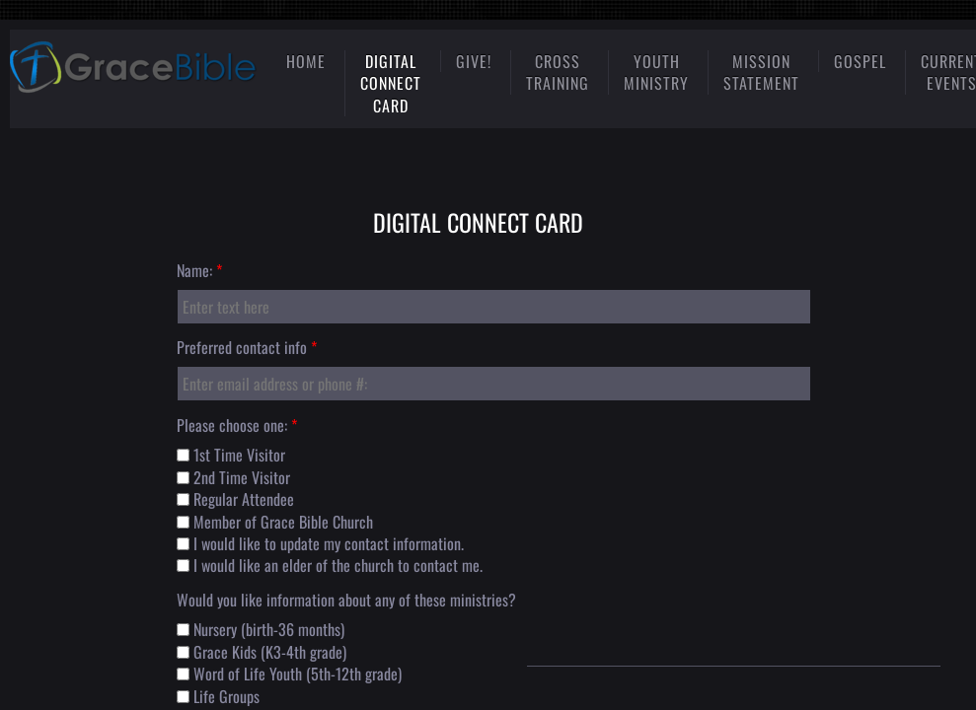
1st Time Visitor (231, 454)
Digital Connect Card (390, 83)
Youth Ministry (656, 72)
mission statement (761, 72)
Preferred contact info (247, 347)
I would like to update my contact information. (320, 543)
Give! (473, 61)
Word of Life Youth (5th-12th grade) (289, 673)
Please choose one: (237, 425)
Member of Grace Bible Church (275, 521)
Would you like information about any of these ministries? (346, 599)
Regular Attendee (235, 499)
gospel (860, 61)
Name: (199, 270)
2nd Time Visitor (233, 477)
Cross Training (557, 72)
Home (306, 61)
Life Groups (218, 696)
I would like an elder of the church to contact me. (330, 565)
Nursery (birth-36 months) (260, 629)
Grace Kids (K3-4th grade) (261, 652)
